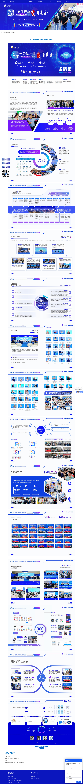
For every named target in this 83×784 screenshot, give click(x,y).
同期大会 (40, 1)
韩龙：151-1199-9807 (12, 778)
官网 (4, 32)
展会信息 (12, 1)
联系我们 (68, 1)
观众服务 (31, 1)
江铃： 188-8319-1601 (35, 778)
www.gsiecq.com (12, 760)
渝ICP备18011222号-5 (15, 782)
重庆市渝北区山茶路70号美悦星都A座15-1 (16, 780)
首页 (4, 1)
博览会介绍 (13, 32)
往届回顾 (59, 1)
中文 (81, 0)
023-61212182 (10, 776)
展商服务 (21, 1)
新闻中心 (49, 1)
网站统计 (9, 782)
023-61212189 (33, 776)
